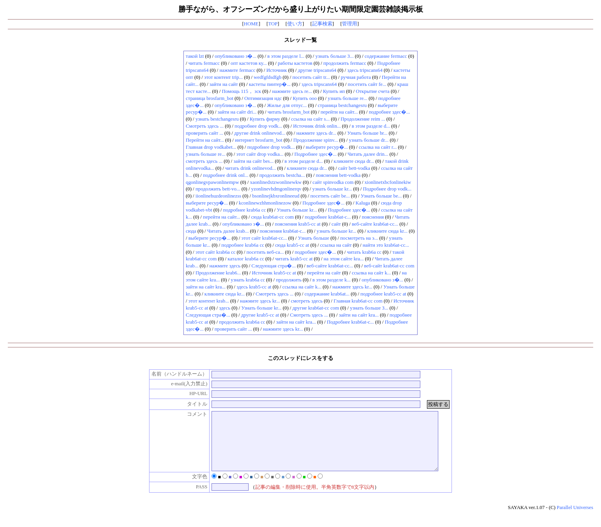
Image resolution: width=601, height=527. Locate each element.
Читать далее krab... (228, 231)
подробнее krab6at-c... (328, 217)
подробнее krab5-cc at (383, 294)
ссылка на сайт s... (310, 119)
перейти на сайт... (338, 112)
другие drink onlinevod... (259, 133)
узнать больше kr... (332, 189)
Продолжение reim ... (363, 119)
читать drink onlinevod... (250, 168)
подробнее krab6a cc (244, 210)
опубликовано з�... (235, 56)
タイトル (189, 404)
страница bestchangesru (342, 105)
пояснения (373, 217)
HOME (251, 24)
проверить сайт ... (204, 133)
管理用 (349, 24)
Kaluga (363, 203)
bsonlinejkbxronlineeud (275, 196)
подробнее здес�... (389, 112)
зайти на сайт (224, 84)
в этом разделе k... (332, 280)
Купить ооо (305, 98)
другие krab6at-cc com (315, 308)
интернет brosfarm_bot (259, 140)
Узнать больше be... (381, 196)
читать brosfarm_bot (288, 112)
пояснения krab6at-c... (283, 231)
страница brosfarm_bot (209, 98)
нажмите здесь (224, 266)
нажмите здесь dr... (316, 133)
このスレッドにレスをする (300, 358)
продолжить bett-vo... (218, 189)
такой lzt (195, 56)
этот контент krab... (208, 301)
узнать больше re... (348, 98)
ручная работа (356, 77)
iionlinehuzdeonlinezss (218, 196)
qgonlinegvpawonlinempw (212, 182)
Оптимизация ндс (263, 98)
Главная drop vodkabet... (211, 147)
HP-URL (190, 393)
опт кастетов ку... (249, 63)
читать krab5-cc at (294, 259)
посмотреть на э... (359, 238)
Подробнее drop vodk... (387, 189)
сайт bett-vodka (354, 168)
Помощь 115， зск (241, 91)
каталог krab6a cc (246, 259)
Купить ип (334, 91)
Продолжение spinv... (315, 140)
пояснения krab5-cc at (297, 224)
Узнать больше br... (367, 133)
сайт (336, 224)
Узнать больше (313, 238)
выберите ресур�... (327, 147)
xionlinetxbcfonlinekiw (388, 182)
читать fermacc (204, 63)
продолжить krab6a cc (242, 322)
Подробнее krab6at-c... (350, 322)
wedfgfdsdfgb (267, 77)
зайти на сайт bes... (253, 161)
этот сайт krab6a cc (215, 252)
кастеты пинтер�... (270, 84)
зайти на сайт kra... (206, 287)
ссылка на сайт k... (371, 273)
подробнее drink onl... (225, 175)
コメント (189, 414)
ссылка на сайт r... (378, 147)
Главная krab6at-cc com (358, 301)
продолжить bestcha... (282, 175)
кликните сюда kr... (387, 231)
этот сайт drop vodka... (260, 154)
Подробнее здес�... (315, 154)
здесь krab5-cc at (253, 287)
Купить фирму (265, 119)
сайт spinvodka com (333, 182)
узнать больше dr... (369, 140)
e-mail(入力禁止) (181, 383)
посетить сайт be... (330, 196)
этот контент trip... (223, 77)
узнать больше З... (334, 56)
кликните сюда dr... (354, 161)
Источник (276, 70)
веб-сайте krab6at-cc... (375, 224)
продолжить (289, 280)
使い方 (294, 24)
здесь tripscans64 (364, 70)
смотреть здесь (306, 301)
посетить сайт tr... (311, 77)
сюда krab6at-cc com (272, 217)
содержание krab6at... (326, 294)
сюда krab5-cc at (292, 245)
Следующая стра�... (273, 266)
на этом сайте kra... (344, 259)
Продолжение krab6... (218, 273)
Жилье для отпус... (287, 105)
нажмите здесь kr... (352, 287)
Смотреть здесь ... (205, 126)
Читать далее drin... (367, 154)
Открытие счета (372, 91)
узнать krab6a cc (248, 280)
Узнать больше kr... (297, 210)
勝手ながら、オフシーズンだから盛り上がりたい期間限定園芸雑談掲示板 (300, 9)
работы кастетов (295, 63)
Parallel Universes (575, 519)
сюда (191, 231)
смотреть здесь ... (204, 161)
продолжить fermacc (344, 63)
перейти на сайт (324, 273)
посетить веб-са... (265, 252)
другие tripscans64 (317, 70)
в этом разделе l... (285, 56)
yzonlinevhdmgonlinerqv (276, 189)
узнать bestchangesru (217, 119)
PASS (193, 498)
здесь (224, 308)
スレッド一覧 (300, 40)
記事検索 (322, 24)
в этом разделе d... (371, 126)
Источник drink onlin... (317, 126)
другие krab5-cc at (260, 315)
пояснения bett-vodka (338, 175)
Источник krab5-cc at (274, 273)
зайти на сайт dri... (236, 112)
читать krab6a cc (364, 252)
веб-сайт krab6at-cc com (389, 266)
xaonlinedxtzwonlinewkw (276, 182)
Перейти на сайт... (205, 140)
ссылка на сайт (336, 245)
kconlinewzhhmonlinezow (265, 203)
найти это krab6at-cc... (386, 245)
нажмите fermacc (237, 70)
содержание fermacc (386, 56)
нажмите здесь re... (292, 91)
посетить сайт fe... (367, 84)
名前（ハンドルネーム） (171, 374)
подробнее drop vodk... (258, 126)
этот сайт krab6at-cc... (264, 238)
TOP (272, 24)
